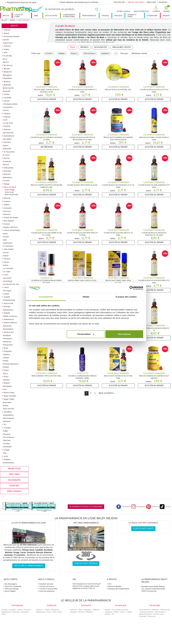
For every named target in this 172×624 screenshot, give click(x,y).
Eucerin (7, 180)
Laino (6, 274)
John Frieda (9, 249)
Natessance (9, 319)
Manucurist (8, 303)
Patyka (6, 367)
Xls (113, 614)
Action (48, 53)
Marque (105, 53)
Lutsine (6, 294)
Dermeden (7, 139)
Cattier (6, 94)
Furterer (7, 201)
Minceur (118, 15)
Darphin (7, 126)
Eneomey (7, 171)
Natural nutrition (146, 612)
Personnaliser (85, 334)
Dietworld (7, 148)
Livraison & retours (46, 586)
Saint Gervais (8, 408)
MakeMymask (9, 300)
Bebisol (96, 609)
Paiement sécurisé (46, 584)
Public (74, 53)
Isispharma (7, 243)
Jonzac (6, 252)
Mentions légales (114, 586)
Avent (80, 609)
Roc (5, 389)
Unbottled (7, 446)
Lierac (6, 287)
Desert (5, 145)
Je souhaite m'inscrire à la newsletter (85, 506)
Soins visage (9, 190)
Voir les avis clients (143, 528)
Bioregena (7, 75)
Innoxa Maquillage (12, 230)
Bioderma (8, 72)
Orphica (6, 354)
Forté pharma (144, 609)
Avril (5, 52)
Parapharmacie (89, 15)
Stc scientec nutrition (120, 609)
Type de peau (89, 53)
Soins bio (14, 485)
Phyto (6, 376)
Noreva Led (9, 332)
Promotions (14, 468)
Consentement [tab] (46, 297)
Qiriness (6, 380)
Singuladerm (8, 415)
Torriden (6, 443)
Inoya (5, 233)
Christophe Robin (10, 104)
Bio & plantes (51, 15)
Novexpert (7, 338)
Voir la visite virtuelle (86, 563)
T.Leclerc (7, 427)
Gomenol (6, 214)
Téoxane (6, 434)
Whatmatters (8, 462)
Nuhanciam (8, 345)
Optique (105, 15)
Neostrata (7, 326)
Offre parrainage (11, 589)
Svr (5, 424)
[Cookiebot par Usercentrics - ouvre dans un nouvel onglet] (131, 288)
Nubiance (7, 341)
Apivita (6, 39)
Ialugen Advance (10, 227)
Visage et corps (19, 16)
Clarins (6, 110)
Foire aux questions (46, 591)
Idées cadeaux (14, 491)
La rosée (6, 271)
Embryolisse (8, 167)
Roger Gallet (9, 399)
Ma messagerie (11, 584)
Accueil (4, 20)
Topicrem (7, 440)
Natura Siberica (10, 322)
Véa (4, 453)
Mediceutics (8, 310)
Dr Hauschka (9, 152)
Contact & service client (48, 589)
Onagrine (8, 351)
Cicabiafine (8, 107)
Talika (5, 431)
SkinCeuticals (8, 418)
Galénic (7, 204)
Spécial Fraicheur (136, 2)
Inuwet (6, 236)
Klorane (7, 258)
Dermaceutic (8, 132)
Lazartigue (7, 281)
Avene (6, 49)
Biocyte (7, 68)
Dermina (7, 142)
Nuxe (6, 348)
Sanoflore (8, 412)
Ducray (7, 158)
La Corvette (8, 268)
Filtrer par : (36, 53)
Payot (6, 370)
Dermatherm (9, 136)
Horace (7, 224)
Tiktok (165, 506)
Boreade (6, 91)
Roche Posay (9, 392)
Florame (7, 198)
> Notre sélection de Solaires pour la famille (78, 2)
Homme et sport (131, 16)
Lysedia (7, 297)
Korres (6, 262)
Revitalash (7, 386)
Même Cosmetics (10, 316)
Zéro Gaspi (151, 2)
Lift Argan (7, 290)
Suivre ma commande (13, 586)
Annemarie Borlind (11, 36)
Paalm (5, 360)
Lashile (129, 612)
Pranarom (151, 616)
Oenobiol (108, 612)
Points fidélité (10, 591)
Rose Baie (7, 402)
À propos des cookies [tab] (126, 297)
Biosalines (8, 78)
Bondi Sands (8, 88)
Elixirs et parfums (11, 194)
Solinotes (6, 421)
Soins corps (9, 192)
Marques (163, 2)
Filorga (6, 184)
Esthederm (7, 177)
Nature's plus (158, 614)
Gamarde (8, 208)
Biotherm (7, 85)
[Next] (106, 393)
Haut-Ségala (8, 220)
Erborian (7, 174)
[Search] (69, 9)
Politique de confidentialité (118, 589)
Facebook (123, 506)
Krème (5, 265)
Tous (72, 47)
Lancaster (7, 278)
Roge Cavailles (10, 396)
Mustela (73, 612)
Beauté (6, 15)
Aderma (7, 30)
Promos (166, 15)
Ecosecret (7, 161)
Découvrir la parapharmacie (28, 565)
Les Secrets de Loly (11, 284)
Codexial (6, 116)
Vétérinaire (152, 15)
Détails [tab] (86, 297)
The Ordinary (8, 437)
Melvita (7, 313)
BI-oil (5, 59)
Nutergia (142, 616)
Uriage (6, 450)
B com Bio (8, 55)
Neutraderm (8, 329)
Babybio (87, 609)
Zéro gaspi (14, 474)
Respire (7, 383)
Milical (116, 612)
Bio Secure (8, 65)
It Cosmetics (8, 246)
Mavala (7, 306)
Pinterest (152, 506)
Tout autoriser (124, 334)
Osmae (6, 357)
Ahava (6, 33)
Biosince (7, 81)
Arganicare (8, 43)
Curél (5, 120)
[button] (155, 9)
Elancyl (6, 164)
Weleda (7, 459)
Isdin (5, 240)
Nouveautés (119, 2)
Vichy (6, 456)
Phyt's (5, 373)
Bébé (36, 15)
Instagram (138, 506)
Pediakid (89, 612)
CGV (110, 584)
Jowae (6, 255)
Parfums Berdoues (10, 364)
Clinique (7, 113)
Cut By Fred (8, 123)
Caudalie (7, 97)
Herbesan (155, 609)
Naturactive (165, 609)
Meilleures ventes (121, 47)
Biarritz (6, 62)
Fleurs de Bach (10, 187)
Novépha (7, 335)
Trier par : (124, 53)
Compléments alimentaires (69, 16)
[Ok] (97, 9)
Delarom (7, 129)
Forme (61, 53)
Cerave (7, 101)
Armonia (7, 46)
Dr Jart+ (6, 155)
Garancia (7, 211)
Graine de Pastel (11, 217)
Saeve (5, 405)
